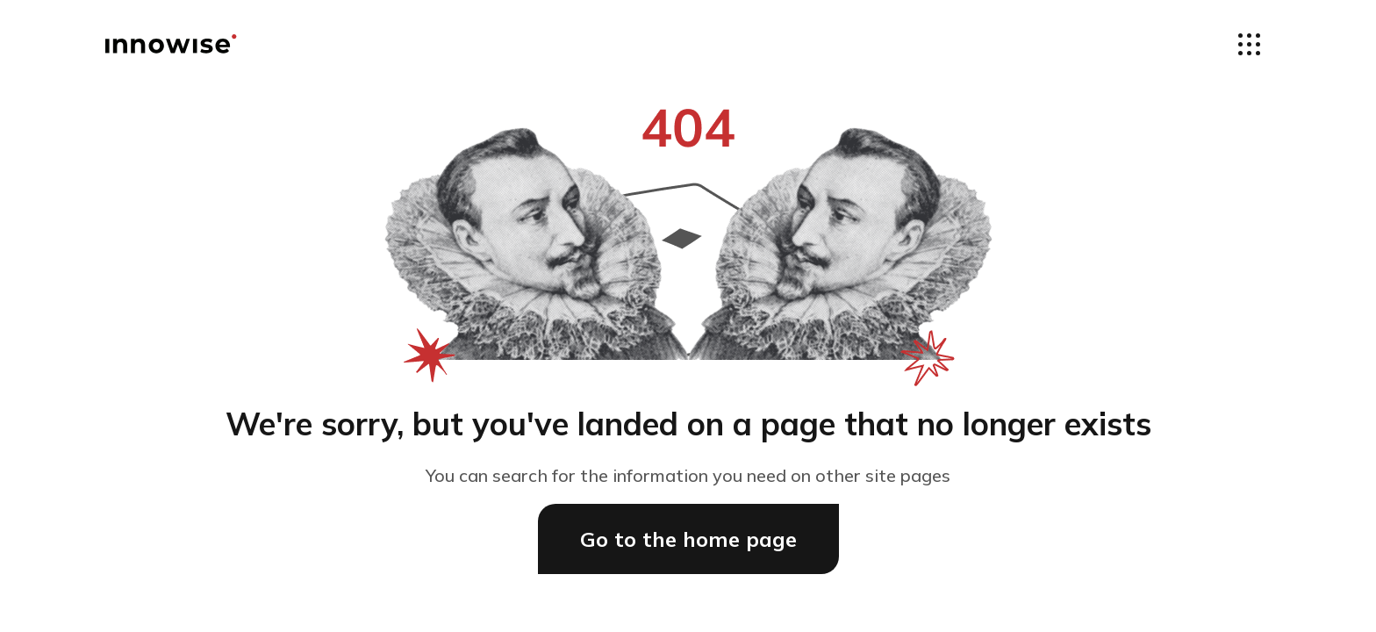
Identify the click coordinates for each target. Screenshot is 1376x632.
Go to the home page (688, 539)
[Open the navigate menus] (1249, 44)
